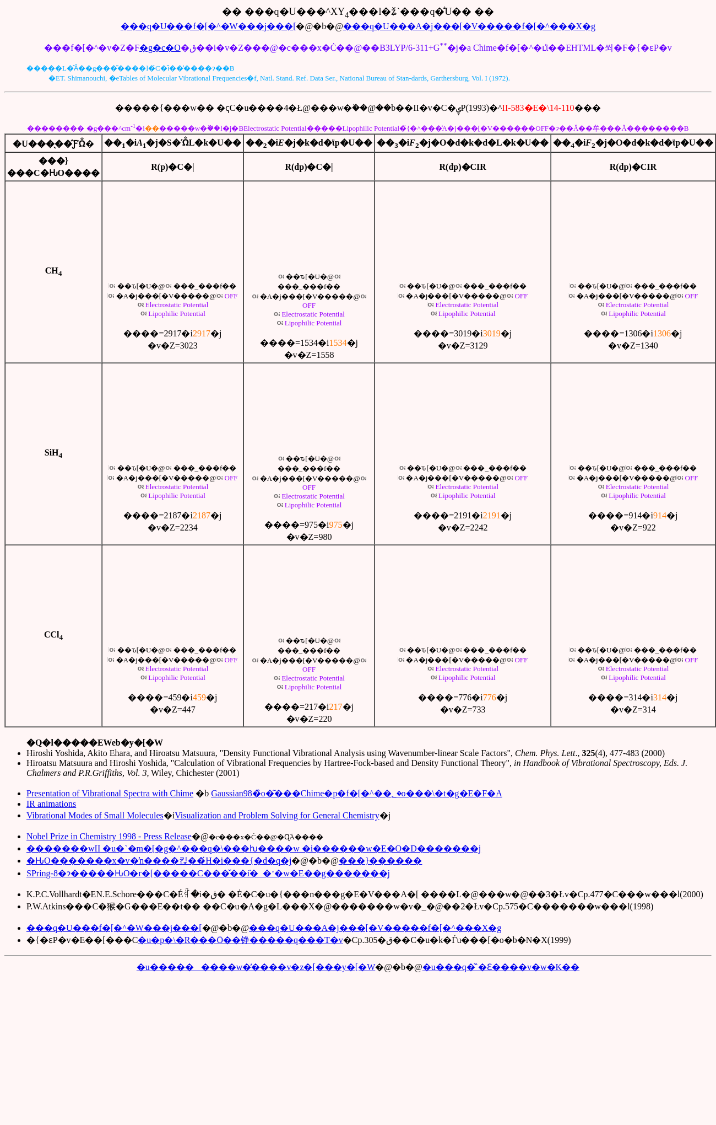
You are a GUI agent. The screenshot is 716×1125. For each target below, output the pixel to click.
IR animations (51, 803)
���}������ (380, 860)
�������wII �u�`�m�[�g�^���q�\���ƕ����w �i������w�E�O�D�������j (253, 848)
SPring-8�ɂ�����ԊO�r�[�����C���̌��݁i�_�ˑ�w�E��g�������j (208, 873)
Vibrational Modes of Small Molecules (95, 815)
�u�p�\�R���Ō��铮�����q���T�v (240, 940)
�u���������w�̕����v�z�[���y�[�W (256, 967)
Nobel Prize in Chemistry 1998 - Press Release (109, 836)
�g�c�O (160, 47)
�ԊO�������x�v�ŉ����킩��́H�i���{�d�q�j (158, 860)
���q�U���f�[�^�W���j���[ (208, 26)
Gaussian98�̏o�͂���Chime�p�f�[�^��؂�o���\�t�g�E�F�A (356, 793)
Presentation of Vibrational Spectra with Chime (109, 793)
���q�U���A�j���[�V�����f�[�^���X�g (469, 26)
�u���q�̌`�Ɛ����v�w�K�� (500, 967)
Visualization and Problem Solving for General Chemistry (277, 815)
